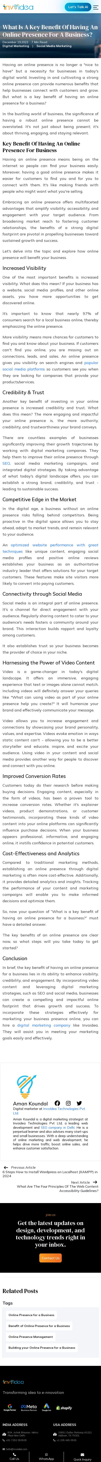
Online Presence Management (31, 1337)
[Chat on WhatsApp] (46, 1457)
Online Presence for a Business (31, 1315)
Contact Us (51, 1258)
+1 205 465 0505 (64, 1440)
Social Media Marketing (54, 46)
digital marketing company (43, 1025)
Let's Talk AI (78, 7)
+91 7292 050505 (15, 1440)
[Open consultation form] (82, 1457)
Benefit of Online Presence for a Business (39, 1326)
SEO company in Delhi (58, 1128)
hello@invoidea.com (15, 1449)
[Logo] (18, 7)
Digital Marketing (16, 46)
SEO (6, 463)
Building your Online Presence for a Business (42, 1348)
